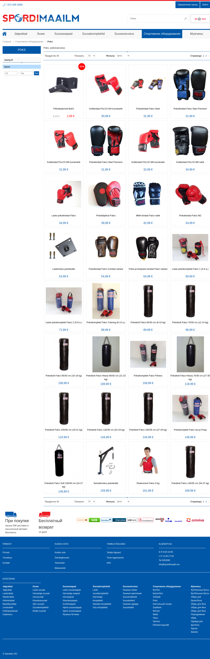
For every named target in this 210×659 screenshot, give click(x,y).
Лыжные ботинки (71, 614)
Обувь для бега (198, 604)
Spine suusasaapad (72, 611)
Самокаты (7, 614)
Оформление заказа (188, 4)
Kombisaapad (69, 604)
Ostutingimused (62, 557)
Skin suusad (38, 604)
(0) (200, 19)
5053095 (166, 560)
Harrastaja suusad (41, 593)
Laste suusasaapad (72, 590)
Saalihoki (157, 607)
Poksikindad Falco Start (148, 108)
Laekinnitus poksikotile (63, 269)
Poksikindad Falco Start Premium (190, 108)
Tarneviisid (60, 563)
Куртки (194, 628)
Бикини (194, 632)
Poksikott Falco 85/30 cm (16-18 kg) (64, 375)
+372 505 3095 (14, 4)
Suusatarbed (129, 600)
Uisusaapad (68, 597)
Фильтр (110, 55)
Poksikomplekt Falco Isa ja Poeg (190, 429)
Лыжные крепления (132, 593)
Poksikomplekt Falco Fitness (148, 375)
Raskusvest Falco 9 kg (148, 483)
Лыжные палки (130, 590)
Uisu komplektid (100, 607)
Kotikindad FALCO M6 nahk (190, 162)
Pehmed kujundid (161, 625)
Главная (7, 41)
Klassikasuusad (40, 600)
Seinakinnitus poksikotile (106, 483)
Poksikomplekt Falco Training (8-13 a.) (106, 322)
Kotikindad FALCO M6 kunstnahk (148, 162)
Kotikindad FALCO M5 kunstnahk (63, 162)
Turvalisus (7, 557)
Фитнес (156, 611)
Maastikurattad (9, 604)
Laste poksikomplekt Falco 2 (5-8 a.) (63, 322)
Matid (155, 614)
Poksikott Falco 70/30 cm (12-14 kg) (190, 322)
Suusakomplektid (40, 607)
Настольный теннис (162, 604)
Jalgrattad (7, 590)
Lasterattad (8, 593)
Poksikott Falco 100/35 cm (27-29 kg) (148, 429)
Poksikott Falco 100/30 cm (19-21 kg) (63, 429)
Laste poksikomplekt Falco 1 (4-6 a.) (190, 269)
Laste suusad (39, 590)
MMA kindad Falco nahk (148, 215)
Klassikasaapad (70, 600)
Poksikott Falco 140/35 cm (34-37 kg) (190, 483)
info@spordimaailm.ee (169, 564)
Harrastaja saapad (71, 593)
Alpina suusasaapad (72, 607)
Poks (155, 600)
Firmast (6, 552)
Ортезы (156, 621)
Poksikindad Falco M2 (190, 215)
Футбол (156, 590)
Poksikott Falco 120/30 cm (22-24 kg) (105, 429)
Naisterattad (8, 597)
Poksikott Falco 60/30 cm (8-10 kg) (148, 322)
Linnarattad (8, 607)
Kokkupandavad (10, 611)
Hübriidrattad (9, 600)
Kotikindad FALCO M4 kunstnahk (106, 108)
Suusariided (128, 607)
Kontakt (6, 563)
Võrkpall (156, 597)
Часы (155, 618)
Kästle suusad (39, 611)
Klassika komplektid (102, 604)
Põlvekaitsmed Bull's (63, 108)
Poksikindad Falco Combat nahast (106, 269)
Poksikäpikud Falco (106, 215)
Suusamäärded (130, 597)
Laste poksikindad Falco (64, 215)
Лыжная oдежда (130, 604)
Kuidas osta (60, 552)
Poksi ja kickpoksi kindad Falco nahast (148, 269)
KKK (109, 563)
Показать (79, 55)
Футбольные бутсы (200, 590)
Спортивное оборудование (29, 41)
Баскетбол (158, 593)
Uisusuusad (38, 597)
